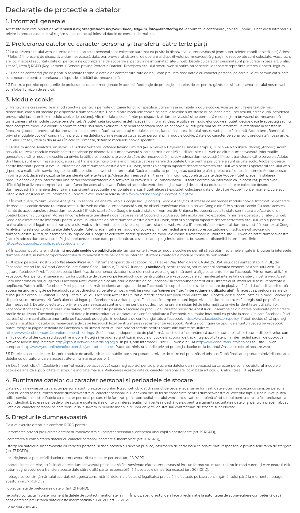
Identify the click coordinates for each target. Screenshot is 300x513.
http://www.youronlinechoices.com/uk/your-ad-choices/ (68, 347)
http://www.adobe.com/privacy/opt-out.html (157, 194)
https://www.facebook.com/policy (211, 318)
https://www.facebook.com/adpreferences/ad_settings (50, 333)
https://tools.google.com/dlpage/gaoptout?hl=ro (45, 243)
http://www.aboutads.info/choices (224, 342)
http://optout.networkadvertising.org (85, 342)
